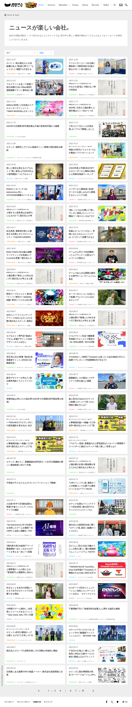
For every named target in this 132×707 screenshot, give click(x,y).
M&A (106, 5)
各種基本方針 (37, 702)
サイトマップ (48, 702)
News (17, 15)
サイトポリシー (9, 702)
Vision (75, 5)
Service (51, 5)
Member (63, 5)
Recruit (95, 5)
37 (83, 691)
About (85, 5)
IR (114, 5)
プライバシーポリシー (23, 702)
